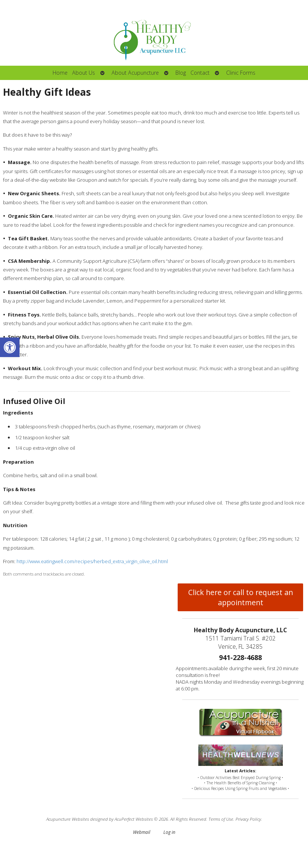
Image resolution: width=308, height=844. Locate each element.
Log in (169, 832)
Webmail (141, 832)
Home (60, 72)
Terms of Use (220, 819)
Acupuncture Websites (67, 819)
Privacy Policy (248, 819)
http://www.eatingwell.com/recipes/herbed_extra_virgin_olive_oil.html (92, 561)
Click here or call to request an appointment (240, 597)
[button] (10, 347)
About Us (83, 72)
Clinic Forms (240, 72)
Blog (180, 72)
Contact (200, 72)
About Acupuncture (135, 72)
